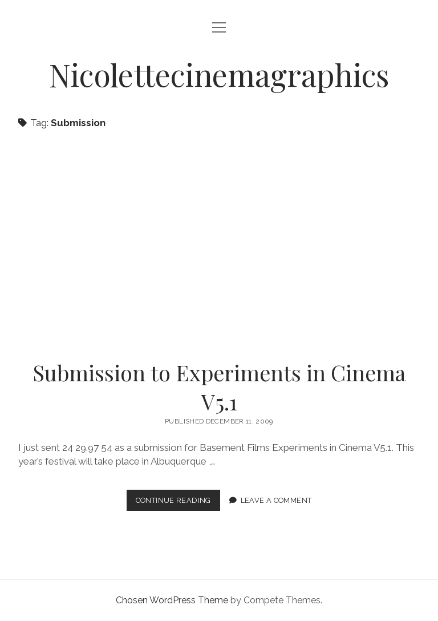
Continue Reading (178, 502)
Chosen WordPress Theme (172, 600)
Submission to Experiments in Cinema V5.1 (219, 243)
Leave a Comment (276, 500)
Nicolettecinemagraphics (219, 74)
